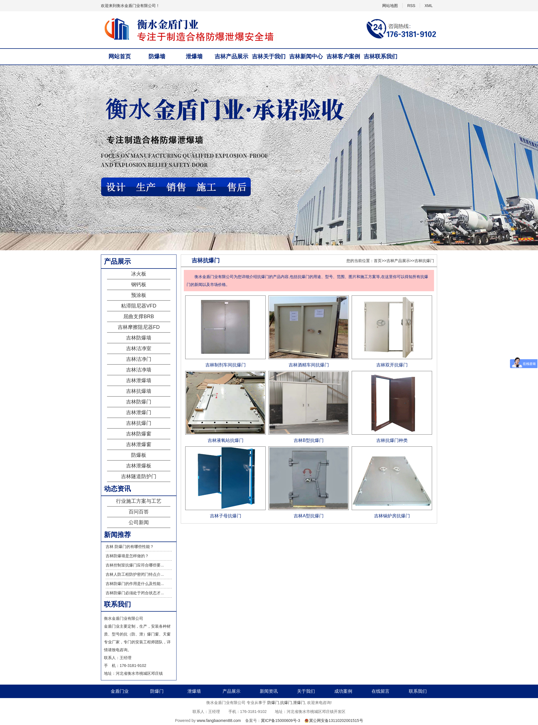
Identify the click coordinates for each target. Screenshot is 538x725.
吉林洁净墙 (138, 370)
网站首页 (119, 56)
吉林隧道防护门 (138, 476)
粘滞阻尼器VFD (138, 306)
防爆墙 (157, 56)
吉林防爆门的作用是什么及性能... (135, 583)
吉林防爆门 (138, 402)
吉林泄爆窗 (138, 444)
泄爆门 (299, 702)
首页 (378, 260)
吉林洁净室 (138, 348)
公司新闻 (139, 522)
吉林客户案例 (343, 56)
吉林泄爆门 (138, 412)
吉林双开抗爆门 (392, 364)
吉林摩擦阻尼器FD (139, 327)
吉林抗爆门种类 (392, 440)
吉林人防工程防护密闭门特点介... (135, 574)
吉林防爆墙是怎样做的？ (127, 556)
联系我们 (418, 691)
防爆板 (138, 455)
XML (429, 5)
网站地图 (390, 5)
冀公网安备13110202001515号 (336, 720)
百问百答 (139, 512)
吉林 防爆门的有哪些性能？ (130, 546)
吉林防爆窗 (138, 434)
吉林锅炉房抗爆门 (392, 515)
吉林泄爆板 (138, 466)
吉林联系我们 (380, 56)
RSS (411, 5)
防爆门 (157, 691)
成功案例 (343, 691)
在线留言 (380, 691)
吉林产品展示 (231, 56)
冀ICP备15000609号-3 (280, 720)
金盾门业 (120, 691)
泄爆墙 (194, 56)
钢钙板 (138, 284)
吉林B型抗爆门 (309, 440)
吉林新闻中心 (306, 56)
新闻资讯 (269, 691)
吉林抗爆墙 (138, 391)
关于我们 (306, 691)
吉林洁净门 (138, 359)
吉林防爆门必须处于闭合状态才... (135, 593)
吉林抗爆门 (138, 423)
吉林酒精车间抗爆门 (309, 364)
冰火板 (138, 274)
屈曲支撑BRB (138, 316)
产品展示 (231, 691)
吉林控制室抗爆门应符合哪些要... (135, 565)
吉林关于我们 (269, 56)
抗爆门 (286, 702)
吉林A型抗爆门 (309, 515)
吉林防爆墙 (138, 338)
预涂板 (138, 295)
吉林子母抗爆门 (225, 515)
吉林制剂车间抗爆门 (225, 364)
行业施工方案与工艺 (138, 501)
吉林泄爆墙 (138, 380)
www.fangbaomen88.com (219, 720)
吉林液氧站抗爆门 (226, 440)
